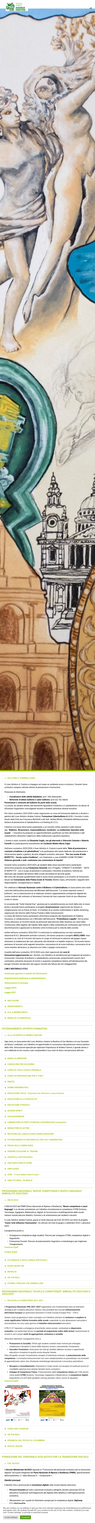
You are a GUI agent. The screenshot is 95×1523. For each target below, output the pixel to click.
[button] (47, 778)
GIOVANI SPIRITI (15, 1111)
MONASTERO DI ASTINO (18, 1128)
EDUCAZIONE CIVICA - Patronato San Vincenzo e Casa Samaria (35, 1093)
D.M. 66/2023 (13, 1463)
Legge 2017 (10, 992)
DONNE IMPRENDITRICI (17, 1087)
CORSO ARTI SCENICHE (17, 1429)
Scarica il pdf (11, 1247)
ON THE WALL (13, 1277)
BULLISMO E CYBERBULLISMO (21, 778)
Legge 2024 (10, 987)
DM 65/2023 (12, 1200)
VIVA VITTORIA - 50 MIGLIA (19, 1180)
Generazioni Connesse (16, 983)
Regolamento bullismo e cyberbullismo (25, 978)
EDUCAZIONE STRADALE (18, 1105)
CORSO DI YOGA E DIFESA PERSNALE (24, 1070)
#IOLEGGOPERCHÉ (15, 1116)
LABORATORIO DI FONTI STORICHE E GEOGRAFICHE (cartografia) (36, 1122)
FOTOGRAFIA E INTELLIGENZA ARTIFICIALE (27, 1260)
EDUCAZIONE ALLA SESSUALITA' (22, 1099)
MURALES (12, 1272)
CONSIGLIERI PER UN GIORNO (20, 1064)
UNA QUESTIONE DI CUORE (19, 1163)
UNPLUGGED (13, 1169)
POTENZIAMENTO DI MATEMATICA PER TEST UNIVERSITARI (34, 1140)
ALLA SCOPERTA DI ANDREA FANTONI (24, 1035)
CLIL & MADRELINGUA (17, 1012)
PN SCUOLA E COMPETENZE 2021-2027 (25, 1300)
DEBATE (11, 1081)
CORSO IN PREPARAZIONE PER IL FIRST (25, 1076)
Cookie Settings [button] (11, 1517)
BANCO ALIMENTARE (17, 1058)
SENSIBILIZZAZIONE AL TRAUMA (22, 1151)
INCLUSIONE (13, 1000)
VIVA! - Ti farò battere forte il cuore (23, 1174)
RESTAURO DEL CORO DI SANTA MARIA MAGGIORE (30, 1134)
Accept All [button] (25, 1517)
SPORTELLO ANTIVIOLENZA (20, 1157)
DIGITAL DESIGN (14, 1446)
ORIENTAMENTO (14, 1006)
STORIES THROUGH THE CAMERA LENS (25, 1283)
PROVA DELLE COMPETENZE (20, 1145)
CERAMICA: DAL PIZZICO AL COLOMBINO (26, 1440)
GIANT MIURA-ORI (15, 1266)
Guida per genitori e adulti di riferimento (25, 973)
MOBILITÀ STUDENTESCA (19, 1018)
